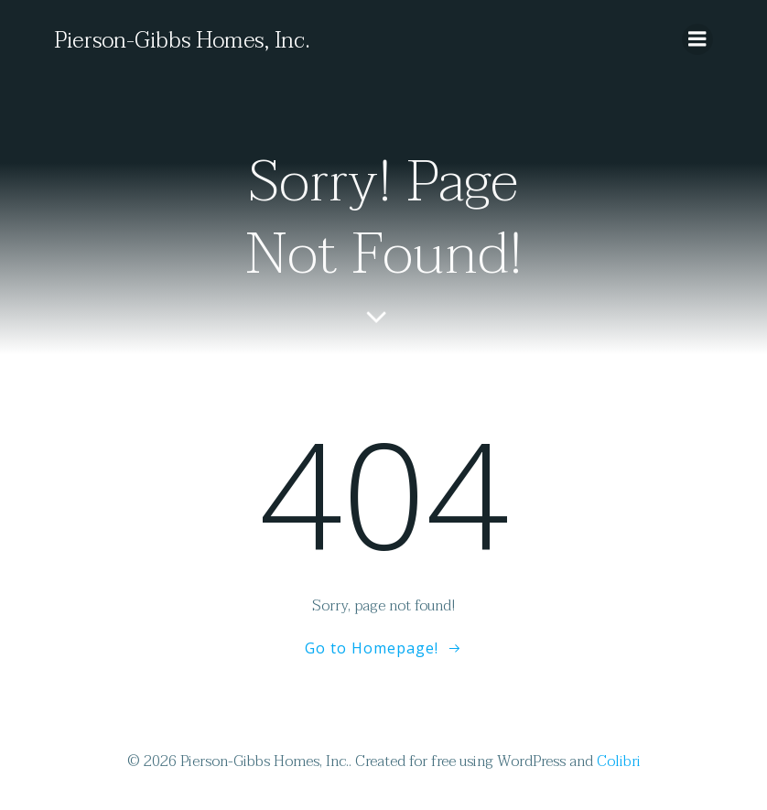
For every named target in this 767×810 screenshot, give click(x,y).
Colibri (619, 761)
